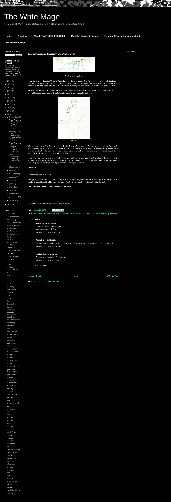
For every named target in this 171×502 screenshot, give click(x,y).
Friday (9, 264)
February (13, 197)
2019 (9, 104)
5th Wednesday (14, 234)
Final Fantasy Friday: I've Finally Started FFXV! (15, 124)
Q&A (63, 214)
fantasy (10, 391)
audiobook (11, 343)
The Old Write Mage (15, 43)
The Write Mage (32, 16)
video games (12, 481)
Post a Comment (40, 265)
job (8, 412)
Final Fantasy (13, 256)
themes (10, 467)
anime (9, 337)
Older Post (113, 276)
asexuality (11, 340)
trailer (9, 476)
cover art (10, 380)
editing (10, 389)
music (9, 423)
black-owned (12, 352)
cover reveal (12, 383)
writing (10, 493)
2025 (9, 84)
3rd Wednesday (13, 225)
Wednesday (12, 331)
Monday (10, 287)
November (14, 167)
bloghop (10, 358)
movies (10, 420)
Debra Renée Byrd (43, 240)
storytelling (12, 458)
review (10, 441)
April (12, 190)
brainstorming (13, 366)
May (11, 187)
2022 (9, 94)
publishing (11, 432)
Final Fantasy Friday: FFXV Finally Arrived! (15, 147)
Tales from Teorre (92, 214)
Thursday (105, 214)
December (13, 117)
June (11, 184)
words (9, 484)
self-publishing (13, 449)
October (13, 170)
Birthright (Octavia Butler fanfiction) (122, 36)
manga (10, 418)
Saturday (11, 301)
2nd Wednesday (14, 222)
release (10, 438)
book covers (12, 360)
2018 (9, 108)
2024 (9, 88)
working (10, 487)
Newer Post (34, 276)
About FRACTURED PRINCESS (49, 36)
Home (9, 36)
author (9, 346)
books (9, 363)
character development (12, 370)
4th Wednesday (14, 231)
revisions (11, 444)
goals (9, 400)
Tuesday (113, 214)
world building (13, 490)
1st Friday (11, 214)
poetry (9, 429)
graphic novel (13, 403)
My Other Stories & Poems (84, 36)
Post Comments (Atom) (49, 281)
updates (10, 479)
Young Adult (12, 334)
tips (8, 473)
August (12, 177)
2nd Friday (11, 220)
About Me (22, 36)
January (13, 200)
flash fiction (12, 394)
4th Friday (11, 228)
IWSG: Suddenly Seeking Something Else (14, 159)
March (12, 194)
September (14, 174)
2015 (9, 204)
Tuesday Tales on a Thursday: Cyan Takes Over (15, 136)
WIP (9, 328)
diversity (11, 386)
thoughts (10, 470)
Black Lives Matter (12, 244)
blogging (11, 355)
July (11, 180)
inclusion (11, 409)
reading (10, 435)
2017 (9, 111)
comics (10, 377)
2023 (9, 91)
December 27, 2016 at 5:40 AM (48, 260)
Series (9, 307)
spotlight (11, 455)
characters (39, 214)
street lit (10, 461)
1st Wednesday (13, 217)
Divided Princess (14, 251)
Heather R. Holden (43, 254)
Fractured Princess (52, 214)
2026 (9, 81)
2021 (9, 98)
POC (9, 295)
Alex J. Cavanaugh (43, 224)
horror (9, 406)
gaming (10, 397)
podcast (10, 426)
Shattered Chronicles (75, 214)
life (8, 415)
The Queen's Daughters (12, 316)
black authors (13, 349)
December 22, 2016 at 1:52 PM (48, 232)
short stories (12, 452)
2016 (9, 114)
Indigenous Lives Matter (12, 268)
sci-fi (9, 447)
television (11, 464)
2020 (9, 101)
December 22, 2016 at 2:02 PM (48, 247)
